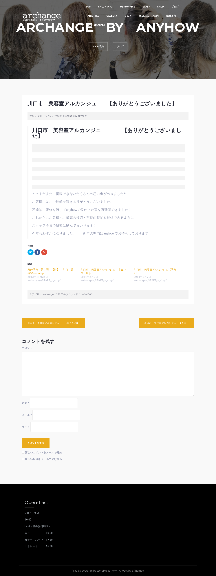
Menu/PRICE (127, 6)
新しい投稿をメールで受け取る (43, 459)
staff (146, 6)
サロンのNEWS (84, 294)
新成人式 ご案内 (149, 15)
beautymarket (95, 24)
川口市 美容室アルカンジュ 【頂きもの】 (53, 323)
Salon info (105, 6)
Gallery (111, 15)
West (125, 570)
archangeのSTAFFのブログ (58, 294)
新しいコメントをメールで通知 (43, 452)
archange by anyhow (75, 116)
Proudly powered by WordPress (91, 570)
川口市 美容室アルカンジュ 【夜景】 (166, 323)
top (88, 6)
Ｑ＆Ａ (128, 15)
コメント (27, 348)
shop (160, 6)
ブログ (175, 6)
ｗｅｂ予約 (96, 47)
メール (27, 414)
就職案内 (171, 15)
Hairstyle (92, 15)
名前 (25, 403)
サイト (26, 426)
